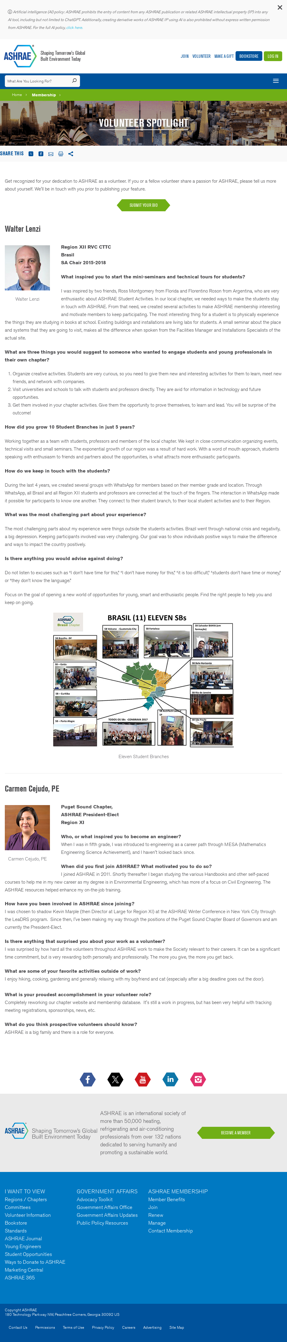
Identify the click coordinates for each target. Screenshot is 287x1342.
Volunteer (202, 56)
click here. (75, 27)
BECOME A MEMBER (236, 1133)
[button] (279, 9)
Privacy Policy (103, 1327)
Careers (128, 1327)
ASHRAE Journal (23, 1238)
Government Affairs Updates (107, 1215)
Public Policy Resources (102, 1223)
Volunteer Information (28, 1215)
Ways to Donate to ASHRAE (35, 1262)
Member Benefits (166, 1199)
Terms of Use (73, 1327)
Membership (44, 94)
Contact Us (18, 1327)
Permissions (45, 1327)
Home (17, 94)
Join (185, 56)
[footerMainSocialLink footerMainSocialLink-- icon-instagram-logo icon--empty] (199, 1080)
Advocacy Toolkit (95, 1199)
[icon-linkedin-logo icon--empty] (171, 1080)
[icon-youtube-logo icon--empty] (143, 1080)
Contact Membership (170, 1231)
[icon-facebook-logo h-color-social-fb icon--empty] (88, 1080)
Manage (157, 1223)
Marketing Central (24, 1270)
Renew (155, 1215)
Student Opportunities (28, 1254)
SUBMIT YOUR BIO (144, 205)
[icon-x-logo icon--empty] (116, 1080)
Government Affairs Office (104, 1207)
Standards (16, 1231)
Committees (18, 1207)
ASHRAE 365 (20, 1278)
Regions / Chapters (26, 1199)
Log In (273, 56)
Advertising (152, 1327)
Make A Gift (224, 56)
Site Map (176, 1327)
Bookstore (248, 56)
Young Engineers (23, 1246)
